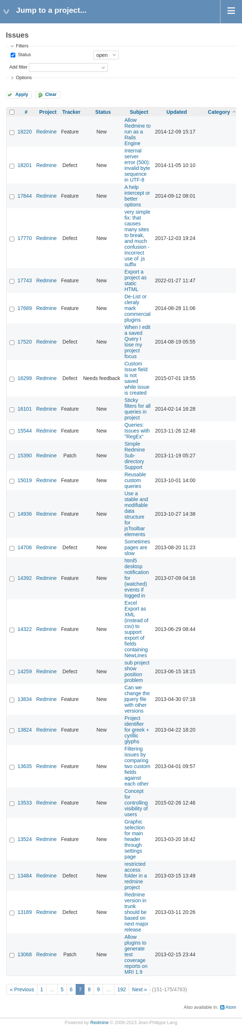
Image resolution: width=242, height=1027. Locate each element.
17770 (25, 238)
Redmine (46, 132)
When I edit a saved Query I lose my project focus (137, 341)
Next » (139, 989)
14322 (25, 629)
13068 (25, 954)
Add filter (18, 67)
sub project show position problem (136, 671)
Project (47, 112)
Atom (231, 1007)
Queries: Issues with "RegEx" (137, 430)
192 (121, 989)
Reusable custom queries (135, 480)
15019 (25, 480)
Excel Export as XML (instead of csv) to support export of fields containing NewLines (136, 629)
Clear (51, 94)
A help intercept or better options (137, 196)
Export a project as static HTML (135, 280)
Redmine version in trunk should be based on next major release (136, 912)
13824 (25, 730)
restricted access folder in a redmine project (135, 875)
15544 (25, 431)
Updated (176, 112)
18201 (25, 165)
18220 (25, 132)
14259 (25, 671)
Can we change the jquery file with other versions (137, 699)
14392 (25, 578)
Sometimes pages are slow (137, 547)
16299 (25, 378)
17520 (25, 342)
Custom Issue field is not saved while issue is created (136, 378)
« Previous (22, 989)
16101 (25, 409)
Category (219, 112)
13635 (25, 766)
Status (23, 54)
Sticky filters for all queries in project (137, 409)
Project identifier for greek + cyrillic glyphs (136, 729)
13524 (25, 839)
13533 (25, 803)
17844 (25, 196)
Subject (139, 112)
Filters (22, 46)
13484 (25, 876)
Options (23, 77)
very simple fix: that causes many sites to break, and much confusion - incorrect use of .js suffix (137, 238)
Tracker (71, 112)
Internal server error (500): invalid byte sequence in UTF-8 (137, 165)
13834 (25, 699)
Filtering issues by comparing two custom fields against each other (137, 766)
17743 (25, 280)
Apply (21, 94)
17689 (25, 308)
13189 (25, 912)
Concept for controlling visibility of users (136, 802)
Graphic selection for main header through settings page (134, 839)
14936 (25, 514)
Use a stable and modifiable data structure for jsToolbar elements (136, 514)
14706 (25, 547)
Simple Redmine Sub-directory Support (134, 455)
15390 (25, 455)
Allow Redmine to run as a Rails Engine (137, 131)
